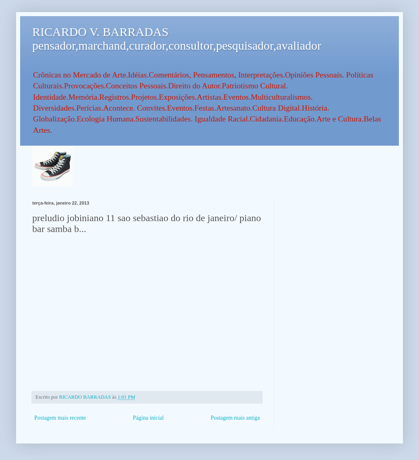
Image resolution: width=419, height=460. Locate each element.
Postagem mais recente (60, 418)
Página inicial (148, 418)
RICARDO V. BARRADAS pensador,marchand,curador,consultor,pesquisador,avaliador (176, 38)
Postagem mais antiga (235, 418)
